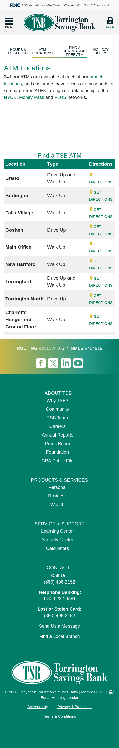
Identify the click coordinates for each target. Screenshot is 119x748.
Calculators (57, 548)
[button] (9, 22)
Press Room (57, 443)
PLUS (60, 97)
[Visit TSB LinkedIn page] (66, 362)
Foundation (57, 452)
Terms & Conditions (59, 716)
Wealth (57, 504)
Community (57, 409)
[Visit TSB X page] (54, 362)
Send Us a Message (59, 626)
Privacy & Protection (74, 706)
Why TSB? (58, 400)
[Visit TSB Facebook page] (41, 362)
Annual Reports (57, 435)
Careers (57, 426)
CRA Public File (57, 460)
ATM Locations (42, 51)
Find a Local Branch (59, 636)
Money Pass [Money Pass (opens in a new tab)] (31, 97)
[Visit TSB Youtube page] (78, 362)
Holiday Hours (101, 51)
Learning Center (57, 531)
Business (57, 495)
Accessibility (37, 706)
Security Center (57, 539)
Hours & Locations (18, 51)
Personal (57, 487)
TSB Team (57, 417)
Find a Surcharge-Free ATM (75, 51)
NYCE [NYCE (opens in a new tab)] (10, 97)
